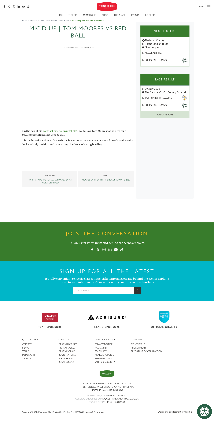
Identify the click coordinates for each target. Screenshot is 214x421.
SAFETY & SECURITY (105, 362)
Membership (89, 15)
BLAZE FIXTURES (67, 354)
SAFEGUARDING (103, 358)
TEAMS (25, 351)
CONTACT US (138, 344)
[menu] (177, 7)
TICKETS (26, 358)
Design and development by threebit (175, 411)
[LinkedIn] (18, 6)
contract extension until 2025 (60, 131)
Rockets (150, 15)
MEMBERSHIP (28, 354)
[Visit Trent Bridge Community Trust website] (164, 317)
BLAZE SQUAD (66, 362)
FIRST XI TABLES (67, 347)
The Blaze (119, 15)
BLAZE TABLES (66, 358)
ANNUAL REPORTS (104, 354)
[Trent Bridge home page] (107, 373)
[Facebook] (4, 6)
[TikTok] (28, 6)
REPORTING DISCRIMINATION (146, 351)
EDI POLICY (101, 351)
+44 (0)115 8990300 (115, 402)
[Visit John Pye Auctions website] (50, 317)
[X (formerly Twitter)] (8, 6)
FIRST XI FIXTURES (68, 344)
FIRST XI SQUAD (67, 351)
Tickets (73, 15)
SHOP (105, 15)
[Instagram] (13, 6)
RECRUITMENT (138, 347)
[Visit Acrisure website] (107, 317)
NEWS (25, 347)
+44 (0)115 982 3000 (118, 395)
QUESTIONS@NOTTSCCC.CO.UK (121, 398)
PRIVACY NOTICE (103, 344)
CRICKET (27, 344)
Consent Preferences (95, 411)
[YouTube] (23, 6)
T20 (61, 15)
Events (135, 15)
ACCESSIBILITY (102, 347)
